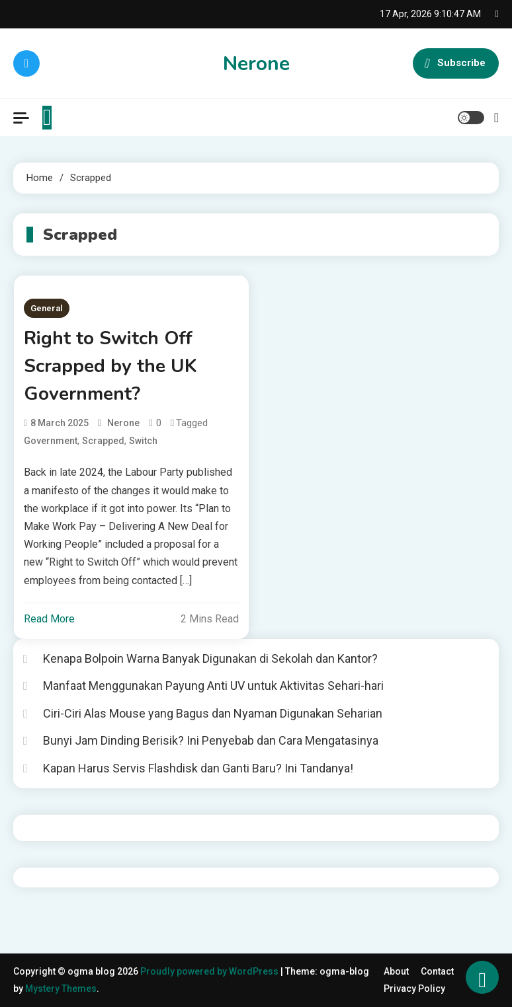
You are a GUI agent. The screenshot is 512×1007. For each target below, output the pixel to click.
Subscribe (456, 63)
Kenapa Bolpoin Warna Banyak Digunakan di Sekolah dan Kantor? (210, 658)
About (396, 971)
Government (50, 440)
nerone (123, 423)
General (46, 308)
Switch (143, 440)
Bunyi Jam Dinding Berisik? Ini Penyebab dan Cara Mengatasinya (210, 740)
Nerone (256, 63)
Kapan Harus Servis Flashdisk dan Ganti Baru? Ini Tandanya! (198, 768)
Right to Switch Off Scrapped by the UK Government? (110, 366)
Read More (49, 619)
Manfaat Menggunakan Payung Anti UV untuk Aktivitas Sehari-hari (213, 685)
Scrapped (103, 440)
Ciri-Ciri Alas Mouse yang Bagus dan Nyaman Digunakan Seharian (212, 713)
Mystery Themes (61, 988)
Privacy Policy (414, 988)
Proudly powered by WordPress (210, 971)
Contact (437, 971)
